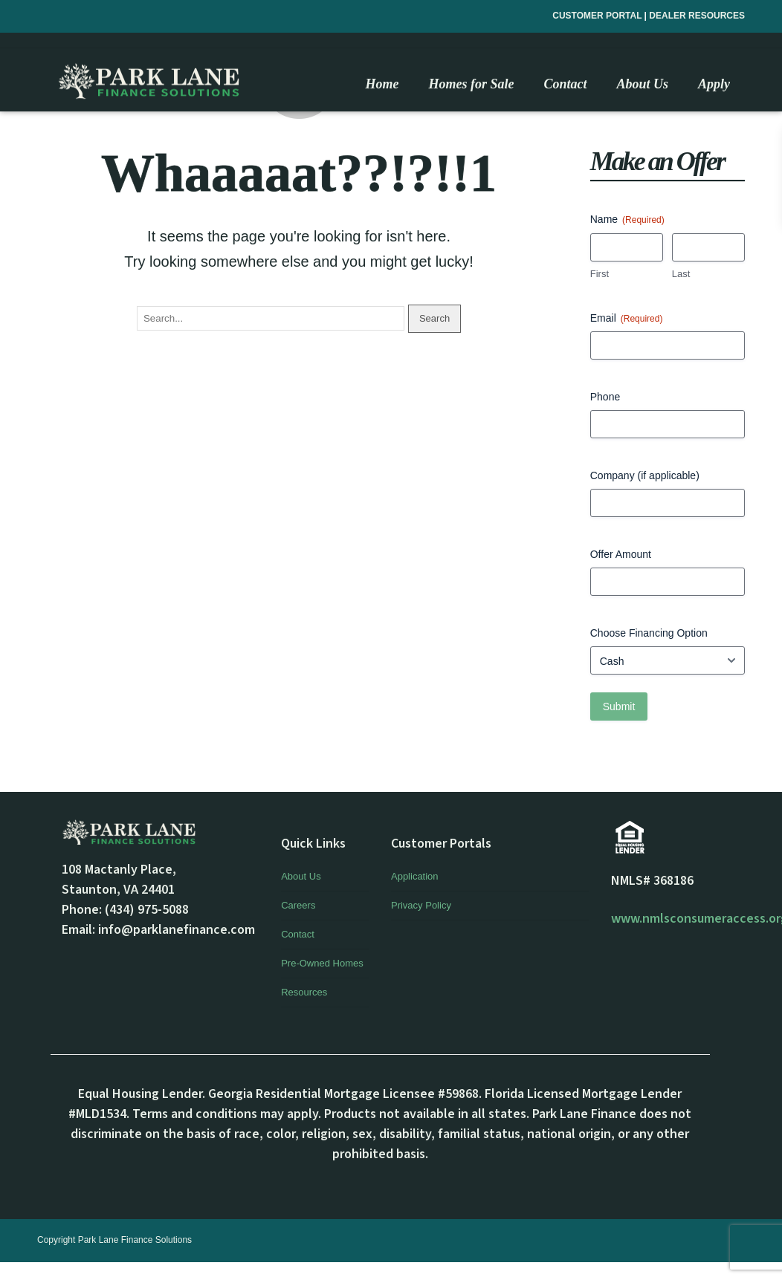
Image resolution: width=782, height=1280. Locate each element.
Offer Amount (620, 554)
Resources (304, 992)
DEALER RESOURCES (697, 15)
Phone (605, 397)
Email (626, 318)
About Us (300, 876)
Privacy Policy (421, 905)
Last (681, 273)
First (599, 273)
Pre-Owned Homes (322, 963)
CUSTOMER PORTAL (598, 15)
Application (415, 876)
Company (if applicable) (644, 475)
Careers (298, 905)
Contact (297, 934)
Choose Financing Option (649, 633)
